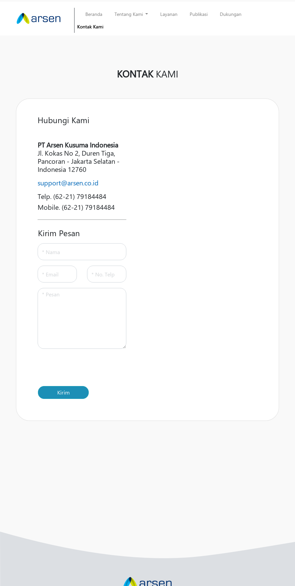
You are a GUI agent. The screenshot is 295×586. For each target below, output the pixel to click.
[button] (131, 14)
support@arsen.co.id (68, 182)
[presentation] (89, 367)
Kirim (63, 392)
